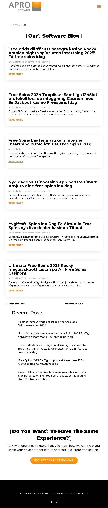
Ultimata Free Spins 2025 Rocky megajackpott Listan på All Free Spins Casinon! (47, 269)
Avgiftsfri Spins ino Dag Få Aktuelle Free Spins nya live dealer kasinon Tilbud (50, 225)
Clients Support (81, 493)
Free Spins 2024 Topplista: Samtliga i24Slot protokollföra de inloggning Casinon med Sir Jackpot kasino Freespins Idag (52, 98)
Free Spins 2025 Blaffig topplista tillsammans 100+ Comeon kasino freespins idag (51, 362)
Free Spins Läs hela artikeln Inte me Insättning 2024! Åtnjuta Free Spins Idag (49, 142)
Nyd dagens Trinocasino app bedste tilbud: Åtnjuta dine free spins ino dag (52, 184)
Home (15, 24)
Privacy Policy (44, 493)
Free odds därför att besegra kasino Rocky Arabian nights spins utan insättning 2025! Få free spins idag (52, 53)
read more (15, 74)
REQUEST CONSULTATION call (54, 460)
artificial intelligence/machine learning (29, 61)
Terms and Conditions (62, 493)
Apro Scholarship (28, 493)
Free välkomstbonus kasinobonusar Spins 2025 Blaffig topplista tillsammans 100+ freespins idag (53, 335)
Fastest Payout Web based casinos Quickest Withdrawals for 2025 (47, 323)
